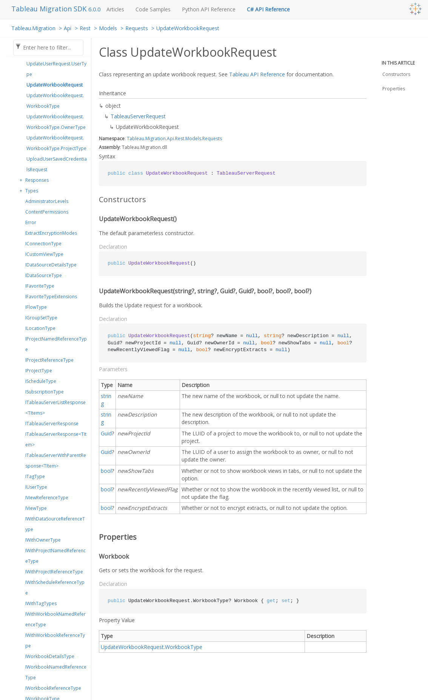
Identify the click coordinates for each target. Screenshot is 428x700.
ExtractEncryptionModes (51, 233)
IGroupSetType (41, 317)
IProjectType (38, 370)
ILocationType (40, 328)
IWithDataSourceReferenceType (55, 524)
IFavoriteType (39, 286)
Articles (115, 9)
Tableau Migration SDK (49, 8)
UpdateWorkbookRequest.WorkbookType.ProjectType (56, 143)
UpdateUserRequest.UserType (56, 68)
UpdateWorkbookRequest (187, 28)
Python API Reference (209, 9)
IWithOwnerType (43, 540)
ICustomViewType (44, 254)
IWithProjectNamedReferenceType (55, 555)
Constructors (396, 74)
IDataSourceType (43, 275)
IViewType (36, 508)
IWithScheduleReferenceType (55, 587)
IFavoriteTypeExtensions (51, 296)
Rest (85, 28)
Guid (106, 433)
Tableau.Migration (33, 28)
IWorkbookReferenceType (53, 688)
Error (30, 222)
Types (31, 190)
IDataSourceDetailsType (51, 265)
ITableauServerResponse (52, 423)
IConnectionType (43, 243)
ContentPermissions (46, 212)
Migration (155, 138)
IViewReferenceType (46, 497)
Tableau (135, 138)
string (106, 399)
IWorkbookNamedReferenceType (55, 672)
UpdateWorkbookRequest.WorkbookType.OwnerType (56, 121)
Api (67, 28)
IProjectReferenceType (49, 360)
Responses (37, 180)
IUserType (36, 487)
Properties (393, 88)
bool (106, 470)
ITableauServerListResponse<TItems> (55, 407)
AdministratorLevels (46, 201)
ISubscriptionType (44, 392)
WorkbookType (183, 646)
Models (108, 28)
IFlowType (36, 307)
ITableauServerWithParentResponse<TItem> (55, 460)
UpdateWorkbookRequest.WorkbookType (55, 100)
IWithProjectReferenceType (54, 571)
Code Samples (153, 9)
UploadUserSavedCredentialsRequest (56, 164)
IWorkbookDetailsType (49, 656)
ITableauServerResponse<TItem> (55, 439)
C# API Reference (268, 9)
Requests (136, 28)
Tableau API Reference (257, 74)
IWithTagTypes (41, 603)
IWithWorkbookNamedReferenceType (55, 619)
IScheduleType (40, 381)
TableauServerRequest (138, 116)
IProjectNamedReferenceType (56, 344)
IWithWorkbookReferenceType (55, 640)
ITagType (35, 476)
